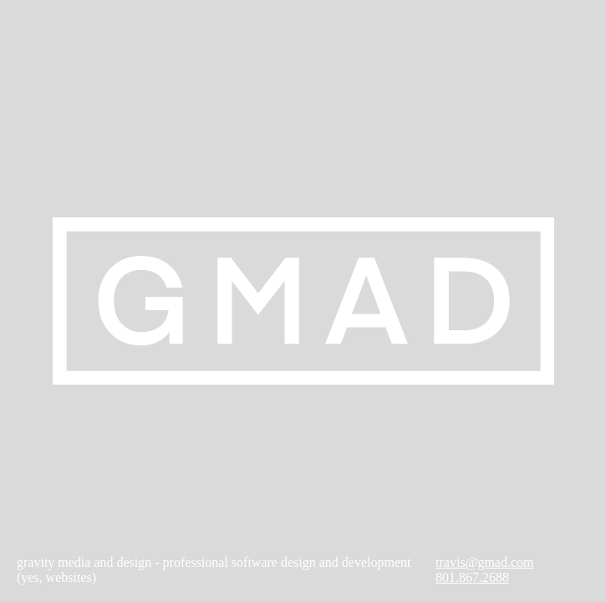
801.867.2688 (472, 577)
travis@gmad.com (484, 562)
